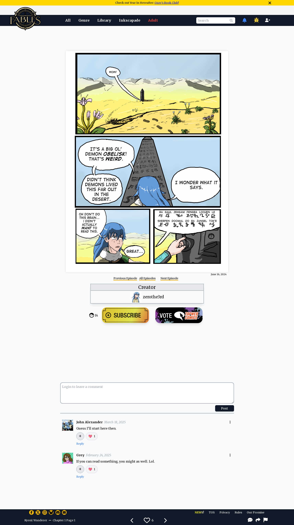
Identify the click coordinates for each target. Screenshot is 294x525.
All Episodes (147, 278)
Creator (147, 287)
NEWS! (199, 512)
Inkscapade (129, 20)
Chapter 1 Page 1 (64, 520)
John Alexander (89, 422)
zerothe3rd (153, 296)
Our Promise (255, 512)
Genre (83, 20)
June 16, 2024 (219, 274)
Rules (238, 512)
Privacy (224, 512)
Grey (80, 455)
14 (96, 315)
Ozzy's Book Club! (167, 3)
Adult (153, 20)
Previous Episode (125, 278)
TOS (212, 512)
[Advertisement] (147, 38)
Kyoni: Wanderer (35, 520)
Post (224, 408)
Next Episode (169, 278)
